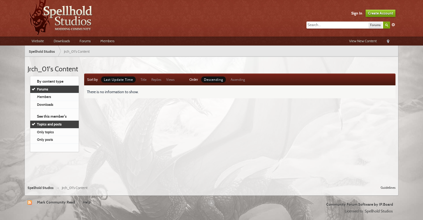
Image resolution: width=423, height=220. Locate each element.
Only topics (45, 132)
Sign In (356, 13)
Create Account (380, 13)
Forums (85, 41)
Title (143, 80)
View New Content (363, 41)
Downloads (62, 41)
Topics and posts (49, 124)
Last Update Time (118, 80)
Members (107, 41)
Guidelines (388, 188)
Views (170, 80)
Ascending (238, 80)
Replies (156, 80)
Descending (213, 80)
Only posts (45, 139)
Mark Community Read (56, 202)
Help (87, 202)
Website (38, 41)
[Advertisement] (211, 167)
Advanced (393, 25)
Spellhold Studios (41, 188)
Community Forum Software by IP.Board (359, 204)
